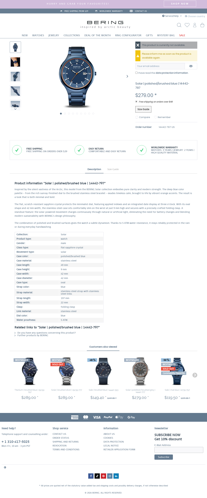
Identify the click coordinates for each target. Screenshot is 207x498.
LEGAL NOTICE (111, 445)
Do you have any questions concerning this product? (45, 332)
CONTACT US (141, 11)
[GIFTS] (149, 35)
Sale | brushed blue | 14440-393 (103, 390)
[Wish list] (186, 26)
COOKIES (108, 438)
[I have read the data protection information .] (136, 73)
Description (94, 169)
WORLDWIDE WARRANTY (111, 11)
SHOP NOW (180, 3)
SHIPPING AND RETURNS (66, 441)
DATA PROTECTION (114, 441)
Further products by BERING (31, 335)
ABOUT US (109, 434)
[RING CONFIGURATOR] (128, 35)
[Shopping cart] (202, 26)
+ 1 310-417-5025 (15, 442)
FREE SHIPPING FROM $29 (76, 11)
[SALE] (182, 35)
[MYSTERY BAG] (166, 35)
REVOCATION (59, 445)
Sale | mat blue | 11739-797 (177, 390)
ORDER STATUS (61, 438)
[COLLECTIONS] (71, 35)
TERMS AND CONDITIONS (66, 449)
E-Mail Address (162, 445)
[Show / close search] (178, 26)
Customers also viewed (103, 346)
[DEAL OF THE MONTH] (97, 35)
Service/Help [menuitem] (170, 16)
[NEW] (25, 35)
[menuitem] (186, 26)
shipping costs (107, 486)
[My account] (194, 26)
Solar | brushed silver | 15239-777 (66, 390)
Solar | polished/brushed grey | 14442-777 (140, 391)
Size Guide (143, 109)
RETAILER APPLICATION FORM (119, 449)
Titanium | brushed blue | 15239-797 (30, 391)
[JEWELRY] (53, 35)
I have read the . (163, 73)
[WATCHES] (38, 35)
